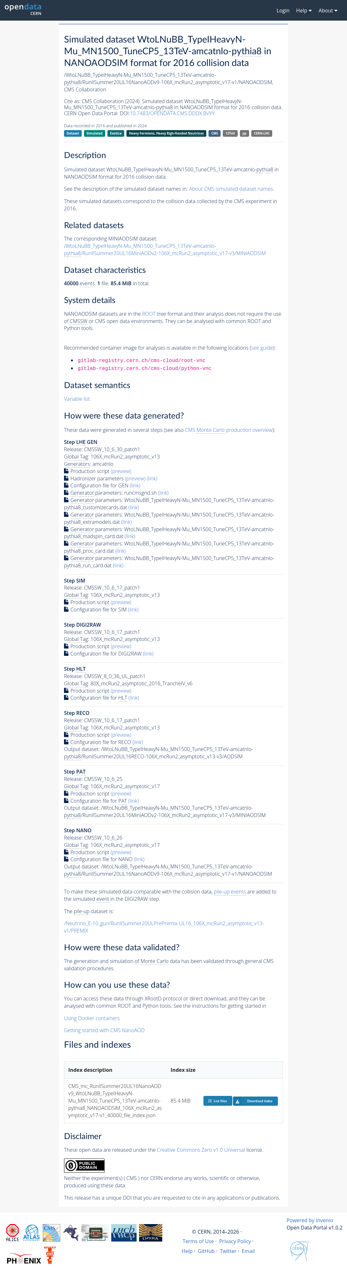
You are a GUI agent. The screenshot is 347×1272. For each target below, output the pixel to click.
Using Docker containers (91, 1018)
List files (217, 1101)
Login (283, 10)
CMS (214, 133)
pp (244, 133)
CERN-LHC (262, 133)
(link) (152, 478)
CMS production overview (229, 430)
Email (248, 1251)
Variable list (77, 398)
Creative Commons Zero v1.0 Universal (201, 1149)
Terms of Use (198, 1241)
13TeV (230, 133)
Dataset (73, 133)
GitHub (206, 1251)
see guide (262, 347)
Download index (253, 1101)
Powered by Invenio (309, 1220)
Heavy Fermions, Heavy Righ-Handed (166, 133)
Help (187, 1251)
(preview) (121, 471)
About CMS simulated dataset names (231, 188)
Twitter (228, 1251)
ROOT (148, 313)
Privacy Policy (235, 1241)
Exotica (115, 133)
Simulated (95, 133)
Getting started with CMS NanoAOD (104, 1030)
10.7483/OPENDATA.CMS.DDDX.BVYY (172, 113)
